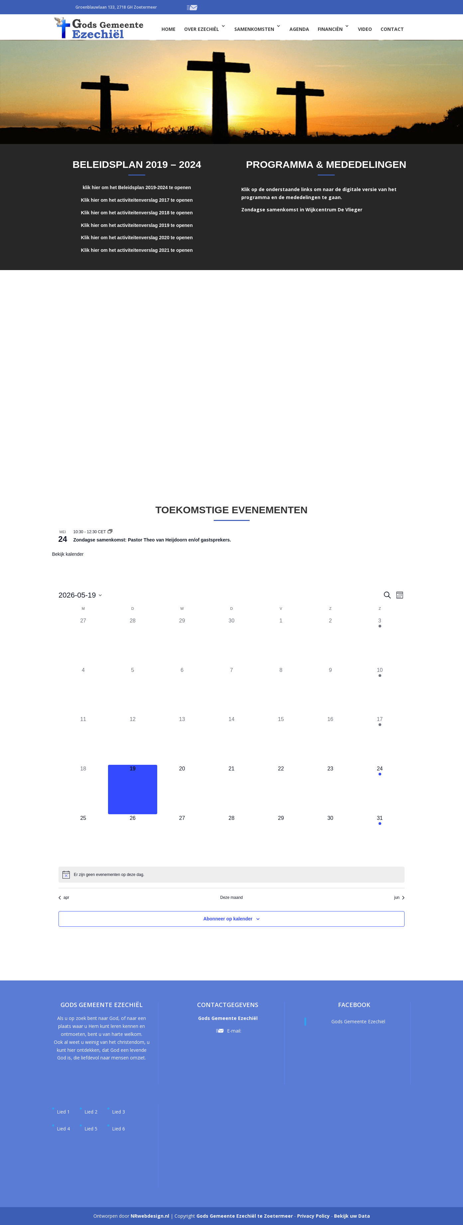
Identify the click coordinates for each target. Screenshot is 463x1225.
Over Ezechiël (201, 29)
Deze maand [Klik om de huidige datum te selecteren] (231, 897)
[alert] (109, 875)
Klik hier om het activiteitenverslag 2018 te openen (137, 212)
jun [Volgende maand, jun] (399, 897)
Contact (392, 29)
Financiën (330, 29)
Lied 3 (118, 1112)
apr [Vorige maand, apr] (63, 897)
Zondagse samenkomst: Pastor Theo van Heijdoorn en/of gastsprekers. (152, 539)
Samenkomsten (254, 29)
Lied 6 (118, 1128)
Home (168, 29)
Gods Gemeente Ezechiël (358, 1021)
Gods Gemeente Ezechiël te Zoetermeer (244, 1216)
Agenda (299, 29)
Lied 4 (63, 1128)
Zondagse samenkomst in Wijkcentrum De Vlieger (301, 209)
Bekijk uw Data (352, 1216)
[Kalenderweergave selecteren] (400, 595)
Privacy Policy (313, 1216)
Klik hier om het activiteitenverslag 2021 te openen (137, 250)
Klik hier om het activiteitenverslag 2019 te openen (137, 225)
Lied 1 (63, 1112)
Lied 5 (90, 1128)
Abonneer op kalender (228, 918)
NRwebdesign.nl (150, 1216)
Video (365, 29)
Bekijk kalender (68, 554)
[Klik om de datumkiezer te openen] (80, 595)
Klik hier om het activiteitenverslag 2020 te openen (137, 237)
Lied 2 (90, 1112)
